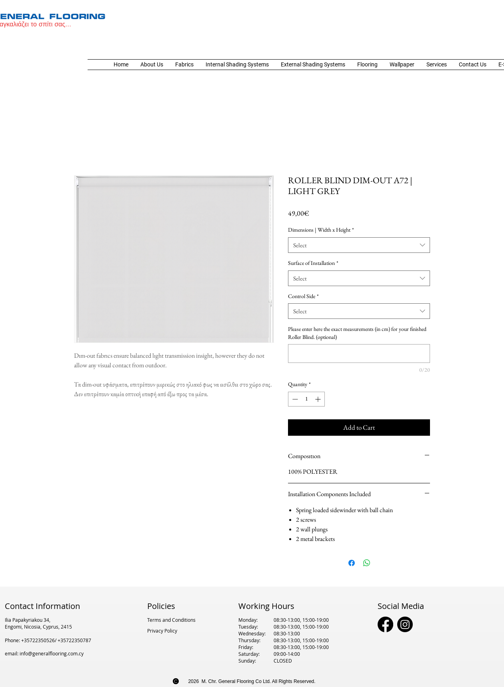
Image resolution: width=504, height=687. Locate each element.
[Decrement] (294, 399)
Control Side (303, 296)
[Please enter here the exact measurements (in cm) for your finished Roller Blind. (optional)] (359, 353)
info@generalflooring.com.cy (52, 653)
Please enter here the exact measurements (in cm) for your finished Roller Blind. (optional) (357, 332)
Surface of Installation (313, 262)
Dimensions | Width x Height (321, 229)
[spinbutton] (306, 399)
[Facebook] (385, 624)
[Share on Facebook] (351, 563)
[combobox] (359, 245)
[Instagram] (405, 624)
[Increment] (319, 399)
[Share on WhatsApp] (367, 563)
